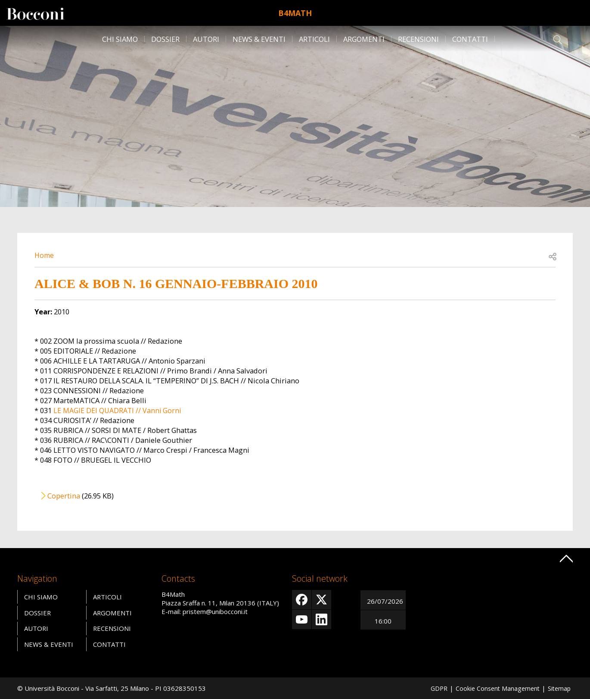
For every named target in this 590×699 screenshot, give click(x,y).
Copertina (63, 496)
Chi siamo (120, 39)
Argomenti (364, 39)
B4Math (295, 13)
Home (44, 255)
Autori (206, 39)
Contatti (470, 39)
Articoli (314, 39)
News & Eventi (259, 39)
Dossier (165, 39)
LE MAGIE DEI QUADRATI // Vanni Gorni (118, 410)
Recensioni (418, 39)
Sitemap (559, 688)
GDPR (434, 688)
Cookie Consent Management (494, 688)
